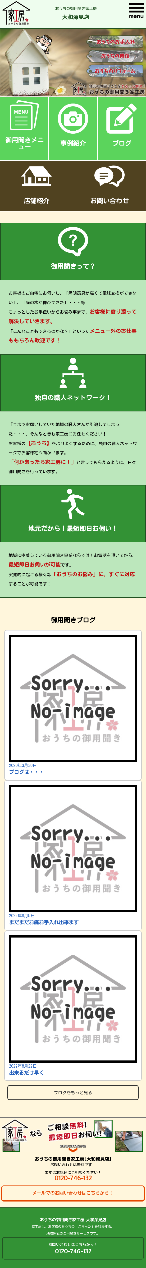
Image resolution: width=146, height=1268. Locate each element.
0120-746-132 (73, 1178)
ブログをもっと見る (73, 1092)
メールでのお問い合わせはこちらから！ (72, 1193)
